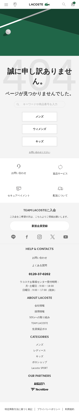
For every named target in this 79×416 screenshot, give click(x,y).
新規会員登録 (40, 226)
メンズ (39, 116)
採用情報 (40, 311)
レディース (39, 350)
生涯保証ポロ (39, 329)
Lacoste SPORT (39, 368)
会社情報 (40, 305)
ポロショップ (39, 362)
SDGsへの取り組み (39, 317)
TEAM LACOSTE (39, 323)
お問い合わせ (39, 257)
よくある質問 (39, 265)
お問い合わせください (39, 152)
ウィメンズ (39, 129)
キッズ (39, 141)
